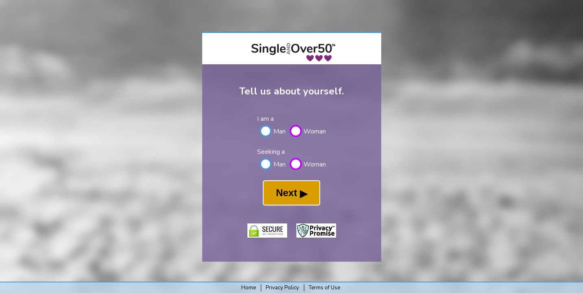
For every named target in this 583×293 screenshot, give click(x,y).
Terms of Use (324, 287)
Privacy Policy (282, 287)
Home (248, 287)
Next (291, 193)
